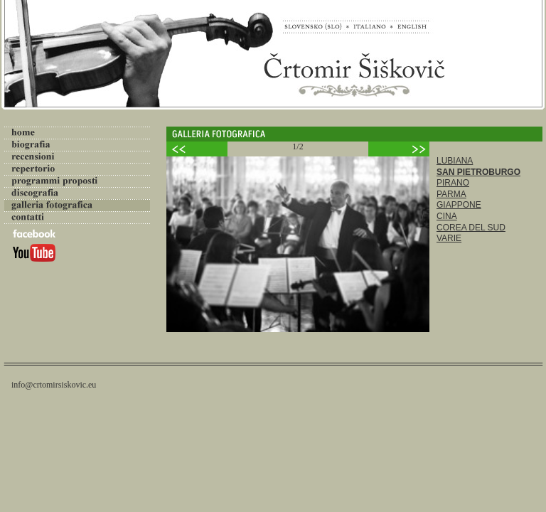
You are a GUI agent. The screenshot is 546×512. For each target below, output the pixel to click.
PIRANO (453, 183)
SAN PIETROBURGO (478, 172)
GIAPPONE (459, 205)
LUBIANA (455, 161)
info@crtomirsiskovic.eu (53, 385)
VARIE (449, 238)
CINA (447, 216)
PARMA (451, 194)
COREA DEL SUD (471, 228)
